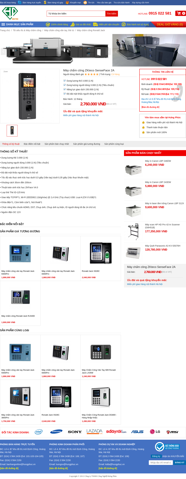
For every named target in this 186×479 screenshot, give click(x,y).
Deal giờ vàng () (170, 24)
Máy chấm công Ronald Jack (91, 30)
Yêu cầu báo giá (104, 2)
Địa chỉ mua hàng (8, 2)
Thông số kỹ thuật (11, 144)
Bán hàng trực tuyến (29, 2)
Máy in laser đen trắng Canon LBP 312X (164, 203)
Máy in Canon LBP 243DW (158, 182)
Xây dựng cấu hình (140, 2)
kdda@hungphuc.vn (115, 464)
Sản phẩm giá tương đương (86, 144)
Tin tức (88, 3)
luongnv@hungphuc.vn (67, 464)
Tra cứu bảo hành (122, 2)
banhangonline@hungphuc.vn (21, 464)
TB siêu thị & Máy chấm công (27, 30)
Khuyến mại (73, 2)
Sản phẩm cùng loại (114, 144)
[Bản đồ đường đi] (150, 107)
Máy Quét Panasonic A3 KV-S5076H (162, 246)
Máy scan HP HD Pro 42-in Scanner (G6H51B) (162, 226)
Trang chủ (5, 30)
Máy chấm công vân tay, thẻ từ (59, 30)
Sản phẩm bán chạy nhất (57, 144)
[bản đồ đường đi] (9, 468)
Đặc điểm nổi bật (32, 144)
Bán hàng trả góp (53, 2)
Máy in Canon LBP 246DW (158, 161)
